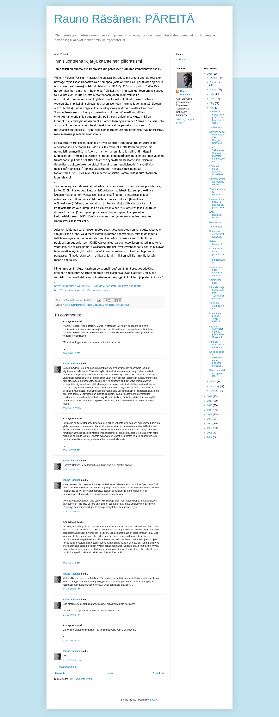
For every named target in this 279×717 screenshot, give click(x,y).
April (212, 107)
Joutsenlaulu (215, 127)
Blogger (153, 699)
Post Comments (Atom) (80, 679)
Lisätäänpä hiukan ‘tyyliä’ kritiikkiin (215, 317)
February (215, 386)
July (212, 94)
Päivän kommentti (216, 243)
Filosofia (90, 305)
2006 (210, 428)
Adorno (66, 305)
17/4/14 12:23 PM (72, 408)
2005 (210, 432)
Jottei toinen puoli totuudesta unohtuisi (216, 271)
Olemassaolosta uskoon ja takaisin (217, 182)
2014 (210, 73)
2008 (210, 419)
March (213, 381)
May (212, 103)
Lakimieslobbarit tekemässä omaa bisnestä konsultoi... (216, 359)
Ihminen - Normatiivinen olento (216, 344)
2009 (210, 414)
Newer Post (61, 673)
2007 (210, 423)
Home (110, 673)
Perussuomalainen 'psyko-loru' (217, 373)
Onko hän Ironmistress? (216, 306)
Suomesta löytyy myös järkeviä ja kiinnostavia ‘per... (216, 117)
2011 (210, 405)
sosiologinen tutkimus (119, 305)
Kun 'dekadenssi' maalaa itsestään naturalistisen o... (217, 154)
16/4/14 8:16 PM (71, 353)
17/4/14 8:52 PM (71, 511)
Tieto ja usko (215, 226)
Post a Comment (67, 666)
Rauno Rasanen (72, 363)
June (212, 98)
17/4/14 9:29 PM (71, 589)
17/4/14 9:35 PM (71, 615)
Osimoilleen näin (215, 281)
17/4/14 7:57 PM (71, 450)
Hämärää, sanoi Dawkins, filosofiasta (216, 170)
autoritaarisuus (78, 305)
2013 (210, 396)
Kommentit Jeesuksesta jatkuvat (216, 234)
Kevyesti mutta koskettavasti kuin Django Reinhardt (217, 138)
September (215, 82)
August (214, 89)
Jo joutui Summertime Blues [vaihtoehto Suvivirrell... (216, 332)
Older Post (158, 673)
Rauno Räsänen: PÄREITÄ (124, 18)
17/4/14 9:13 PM (71, 563)
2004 (210, 437)
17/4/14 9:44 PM (71, 640)
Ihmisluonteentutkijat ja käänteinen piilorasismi (216, 203)
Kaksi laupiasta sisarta (215, 215)
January (214, 390)
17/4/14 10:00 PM (72, 660)
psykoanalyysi (101, 305)
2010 (210, 410)
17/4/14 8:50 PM (71, 469)
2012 (210, 401)
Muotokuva (215, 222)
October (214, 77)
